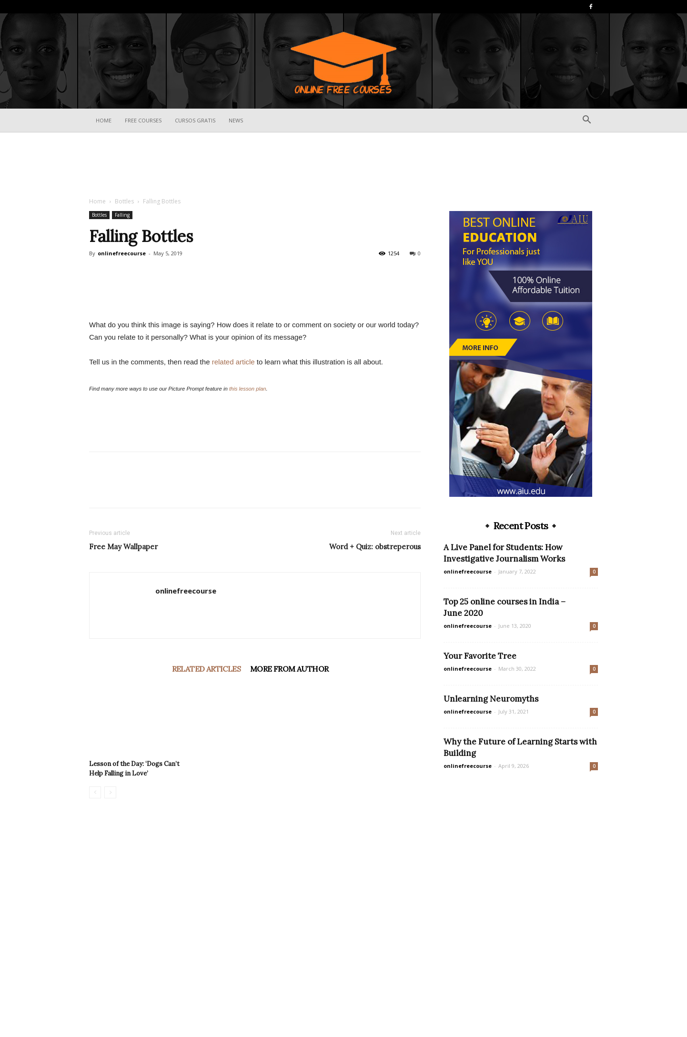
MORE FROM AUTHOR (289, 842)
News (236, 120)
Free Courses (143, 120)
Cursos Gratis (195, 120)
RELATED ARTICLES (206, 842)
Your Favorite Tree (480, 656)
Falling (122, 214)
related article (233, 536)
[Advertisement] (343, 165)
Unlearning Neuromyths (491, 699)
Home (103, 120)
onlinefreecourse (122, 253)
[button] (586, 120)
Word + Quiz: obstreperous (375, 720)
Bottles (124, 201)
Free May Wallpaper (123, 720)
